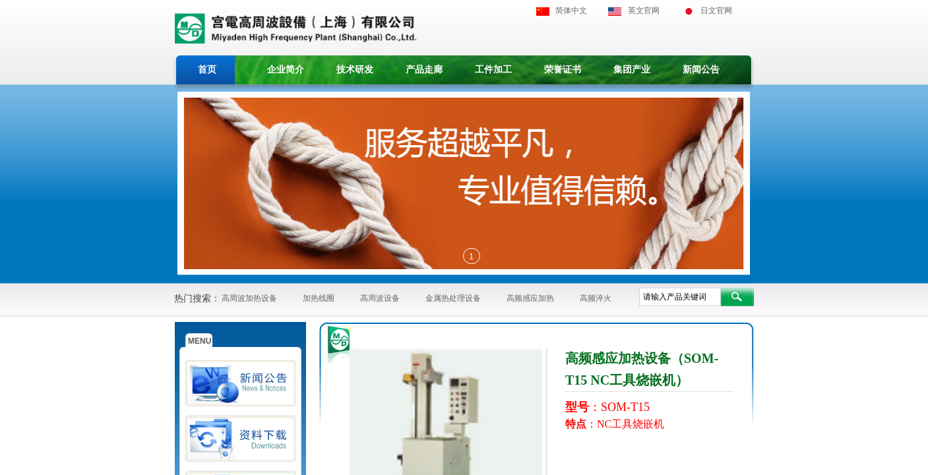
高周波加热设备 (249, 298)
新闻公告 (701, 70)
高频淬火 (595, 298)
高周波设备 (380, 298)
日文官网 (716, 10)
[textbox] (680, 297)
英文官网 (644, 10)
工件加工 (493, 70)
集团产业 (631, 70)
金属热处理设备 (453, 298)
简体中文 (571, 10)
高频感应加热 (530, 298)
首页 (207, 70)
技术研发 (354, 70)
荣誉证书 (562, 70)
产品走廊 (424, 70)
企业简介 (285, 70)
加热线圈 (318, 298)
